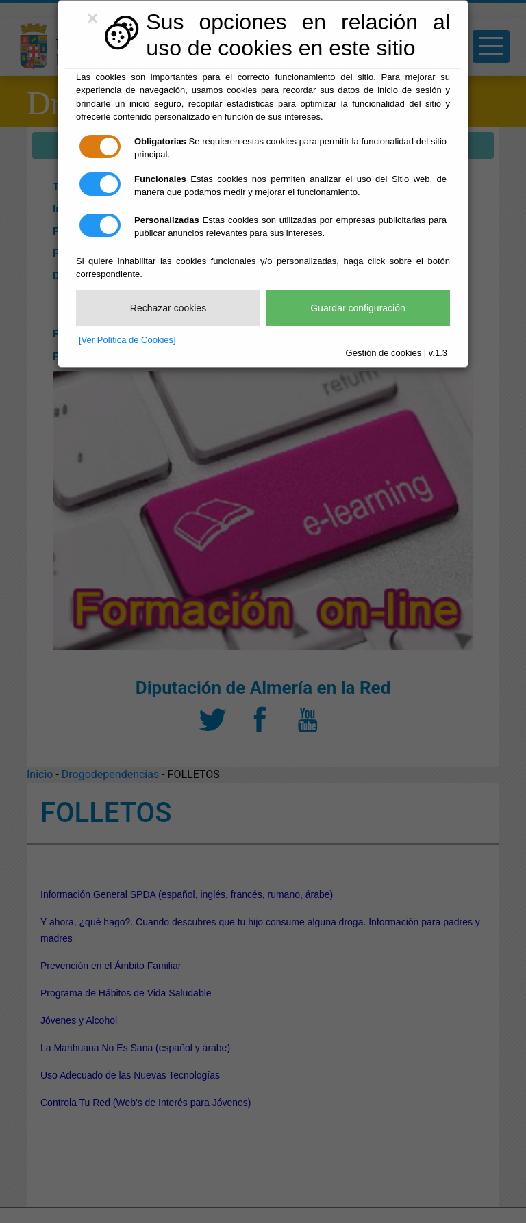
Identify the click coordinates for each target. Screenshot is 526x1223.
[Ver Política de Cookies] (127, 340)
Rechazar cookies (168, 307)
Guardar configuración (357, 307)
